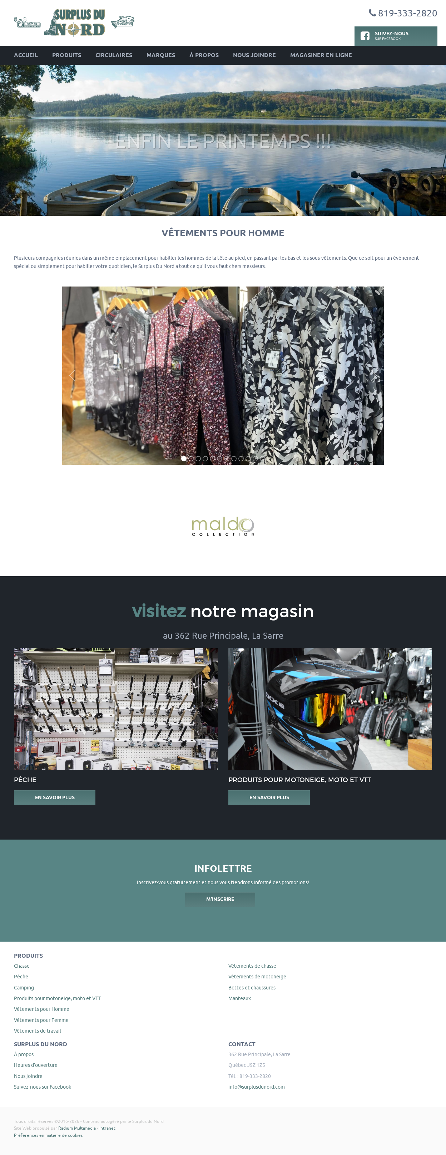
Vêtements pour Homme (41, 1009)
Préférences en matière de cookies (48, 1135)
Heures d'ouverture (36, 1065)
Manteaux (239, 998)
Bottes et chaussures (252, 988)
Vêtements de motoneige (257, 976)
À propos (204, 55)
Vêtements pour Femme (41, 1020)
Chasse (22, 966)
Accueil (26, 55)
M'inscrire (220, 899)
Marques (161, 55)
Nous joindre (254, 55)
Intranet (107, 1128)
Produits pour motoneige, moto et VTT (57, 998)
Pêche (21, 976)
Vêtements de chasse (252, 966)
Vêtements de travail (37, 1031)
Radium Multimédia (77, 1128)
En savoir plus (55, 797)
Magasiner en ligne (321, 55)
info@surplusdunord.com (256, 1087)
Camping (24, 988)
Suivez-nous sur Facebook (42, 1087)
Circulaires (113, 55)
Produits (66, 55)
